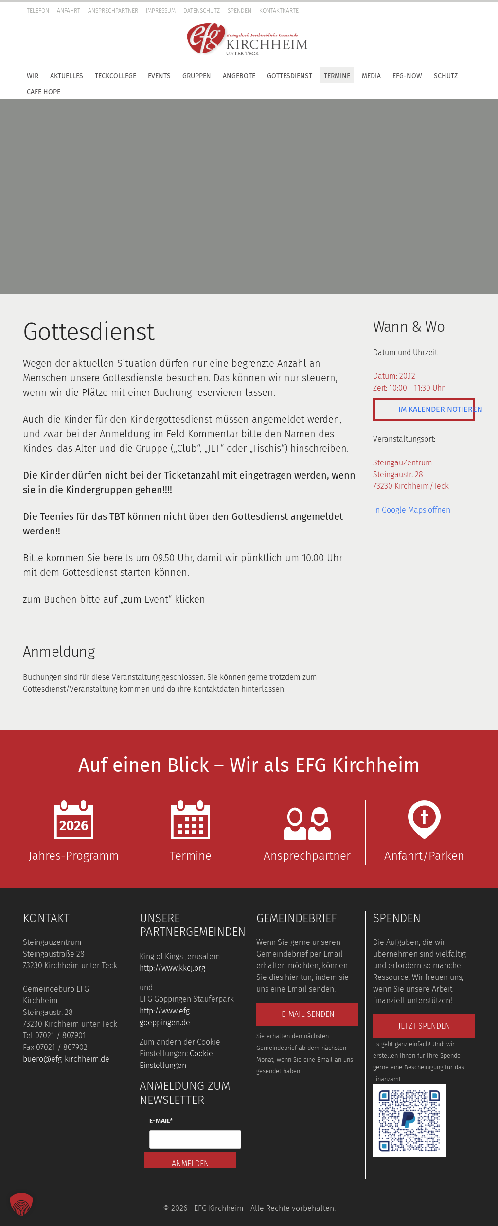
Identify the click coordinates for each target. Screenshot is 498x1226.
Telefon (38, 10)
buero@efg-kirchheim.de (66, 1059)
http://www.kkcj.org (172, 968)
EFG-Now (407, 76)
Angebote (239, 76)
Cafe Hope (43, 92)
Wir (32, 76)
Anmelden (190, 1163)
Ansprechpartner (113, 10)
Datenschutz (201, 10)
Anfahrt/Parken (424, 831)
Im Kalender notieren (436, 409)
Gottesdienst (289, 76)
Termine (337, 76)
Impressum (161, 10)
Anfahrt (68, 10)
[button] (488, 26)
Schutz (446, 76)
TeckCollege (115, 76)
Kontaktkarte (279, 10)
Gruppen (196, 76)
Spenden (239, 10)
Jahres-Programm (73, 831)
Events (159, 76)
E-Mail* (161, 1121)
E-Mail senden (308, 1014)
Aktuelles (66, 76)
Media (371, 76)
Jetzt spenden (424, 1026)
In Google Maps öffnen (411, 510)
